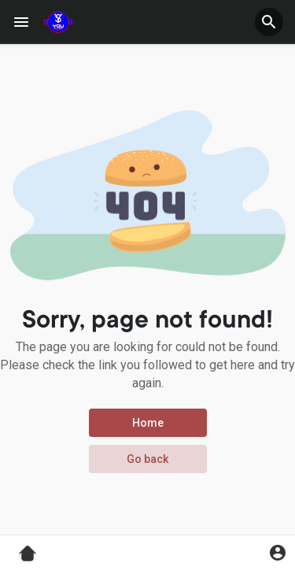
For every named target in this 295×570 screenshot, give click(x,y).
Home (148, 422)
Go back (147, 459)
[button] (269, 22)
